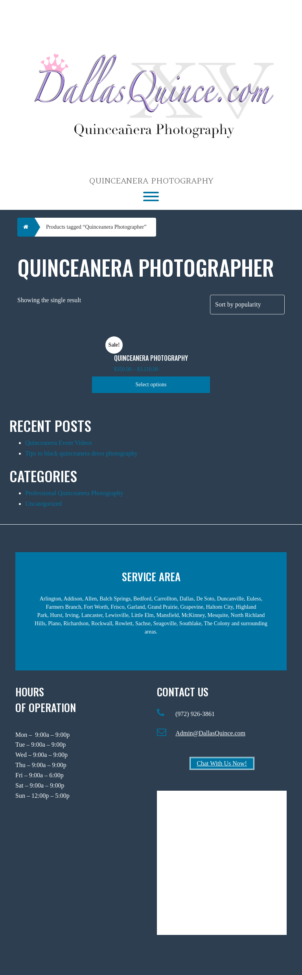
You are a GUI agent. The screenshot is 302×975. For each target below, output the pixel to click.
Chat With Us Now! (222, 763)
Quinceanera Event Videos (58, 442)
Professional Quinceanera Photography (74, 493)
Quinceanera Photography (151, 181)
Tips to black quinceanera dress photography (81, 453)
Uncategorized (43, 503)
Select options (151, 384)
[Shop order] (247, 304)
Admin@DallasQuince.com (210, 733)
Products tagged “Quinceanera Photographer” (96, 227)
